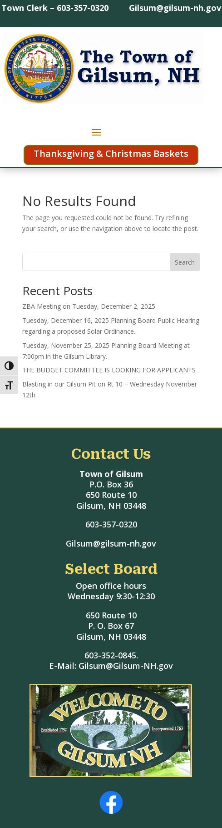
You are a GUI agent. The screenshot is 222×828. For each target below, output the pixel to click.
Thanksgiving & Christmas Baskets (111, 153)
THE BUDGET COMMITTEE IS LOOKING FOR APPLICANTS (109, 370)
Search (185, 262)
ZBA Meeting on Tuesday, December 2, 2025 (88, 306)
